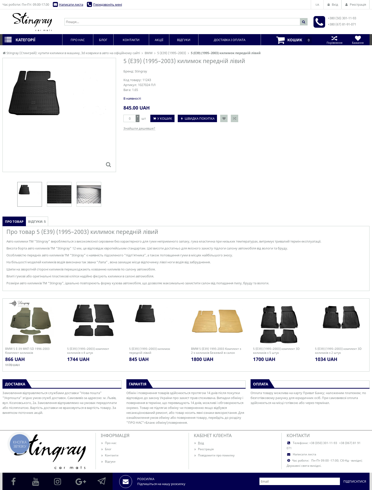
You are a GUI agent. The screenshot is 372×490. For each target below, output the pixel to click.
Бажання (358, 39)
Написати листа (71, 4)
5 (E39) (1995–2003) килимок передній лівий (149, 351)
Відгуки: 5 (37, 221)
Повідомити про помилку (214, 455)
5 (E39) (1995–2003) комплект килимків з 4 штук (88, 351)
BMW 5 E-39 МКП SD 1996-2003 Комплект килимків (27, 351)
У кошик (164, 118)
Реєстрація (204, 449)
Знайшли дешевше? (139, 128)
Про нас (109, 443)
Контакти (109, 455)
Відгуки (108, 461)
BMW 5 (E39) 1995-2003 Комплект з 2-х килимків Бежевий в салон (216, 351)
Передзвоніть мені (107, 4)
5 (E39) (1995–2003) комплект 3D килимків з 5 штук (276, 351)
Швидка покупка (200, 118)
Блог (106, 449)
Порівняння (334, 39)
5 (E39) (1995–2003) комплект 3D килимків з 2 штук (338, 351)
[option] (29, 194)
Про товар (14, 221)
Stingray (141, 71)
